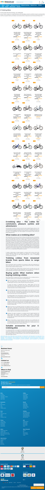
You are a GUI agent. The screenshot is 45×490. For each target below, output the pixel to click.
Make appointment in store (5, 356)
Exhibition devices (25, 421)
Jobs (23, 431)
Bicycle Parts (34, 5)
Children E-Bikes (25, 397)
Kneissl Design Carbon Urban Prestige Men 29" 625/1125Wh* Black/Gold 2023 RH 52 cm (28, 34)
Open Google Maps (4, 376)
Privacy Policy (19, 482)
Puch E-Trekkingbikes (41, 338)
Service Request (25, 432)
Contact (24, 435)
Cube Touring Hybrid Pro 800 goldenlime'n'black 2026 (27, 55)
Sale (3, 6)
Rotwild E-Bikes (25, 404)
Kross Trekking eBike (38, 336)
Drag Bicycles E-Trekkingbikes (24, 338)
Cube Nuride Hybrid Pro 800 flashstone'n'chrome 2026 (27, 76)
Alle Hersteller (10, 339)
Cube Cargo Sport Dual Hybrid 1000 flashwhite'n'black (17, 173)
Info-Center (12, 6)
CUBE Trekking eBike (32, 336)
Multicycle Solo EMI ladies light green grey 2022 (28, 153)
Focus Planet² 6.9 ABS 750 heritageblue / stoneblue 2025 (27, 193)
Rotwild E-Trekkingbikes (4, 339)
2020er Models (25, 422)
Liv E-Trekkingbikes (17, 338)
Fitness (40, 5)
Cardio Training (3, 421)
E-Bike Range (2, 435)
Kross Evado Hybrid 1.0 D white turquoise (17, 134)
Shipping (2, 440)
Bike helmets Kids (25, 417)
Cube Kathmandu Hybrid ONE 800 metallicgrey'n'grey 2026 (17, 96)
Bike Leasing (2, 444)
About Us (24, 430)
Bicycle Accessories (15, 5)
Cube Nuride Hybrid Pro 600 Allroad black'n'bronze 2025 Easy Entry (38, 55)
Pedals (1, 412)
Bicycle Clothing (25, 5)
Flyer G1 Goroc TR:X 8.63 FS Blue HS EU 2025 (17, 153)
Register (42, 387)
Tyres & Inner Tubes (3, 413)
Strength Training (3, 422)
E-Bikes (7, 5)
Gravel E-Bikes (25, 395)
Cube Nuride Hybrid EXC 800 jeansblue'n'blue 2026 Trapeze (17, 194)
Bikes (3, 5)
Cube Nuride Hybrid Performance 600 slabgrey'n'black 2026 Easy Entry (38, 96)
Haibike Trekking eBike (4, 336)
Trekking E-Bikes (25, 396)
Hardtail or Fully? (3, 431)
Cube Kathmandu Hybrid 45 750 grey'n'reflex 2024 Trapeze (38, 34)
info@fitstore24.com (6, 365)
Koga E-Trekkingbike (18, 336)
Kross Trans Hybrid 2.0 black (17, 54)
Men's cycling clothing (26, 413)
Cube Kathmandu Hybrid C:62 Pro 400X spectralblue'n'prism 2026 (38, 214)
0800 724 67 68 (6, 364)
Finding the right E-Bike (4, 430)
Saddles (2, 414)
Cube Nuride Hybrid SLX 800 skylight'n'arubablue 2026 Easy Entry (27, 174)
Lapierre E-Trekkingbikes (33, 338)
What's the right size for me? (5, 432)
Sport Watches (3, 423)
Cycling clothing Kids (26, 414)
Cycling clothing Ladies (26, 412)
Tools (1, 405)
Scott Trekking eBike (25, 336)
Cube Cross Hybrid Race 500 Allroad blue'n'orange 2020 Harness (27, 214)
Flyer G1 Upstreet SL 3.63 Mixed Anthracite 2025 (28, 95)
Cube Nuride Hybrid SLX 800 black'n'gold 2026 (38, 153)
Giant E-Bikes (25, 408)
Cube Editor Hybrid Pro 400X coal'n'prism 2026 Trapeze (38, 75)
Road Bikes (2, 394)
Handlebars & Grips (3, 417)
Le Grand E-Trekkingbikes (9, 338)
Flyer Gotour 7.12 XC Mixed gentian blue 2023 (38, 193)
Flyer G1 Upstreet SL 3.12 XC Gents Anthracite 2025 (38, 173)
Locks (1, 403)
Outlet (6, 6)
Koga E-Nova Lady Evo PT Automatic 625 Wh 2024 (17, 213)
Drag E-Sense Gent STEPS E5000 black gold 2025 (27, 115)
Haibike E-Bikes (25, 405)
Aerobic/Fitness (3, 426)
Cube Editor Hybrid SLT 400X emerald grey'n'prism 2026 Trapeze (17, 34)
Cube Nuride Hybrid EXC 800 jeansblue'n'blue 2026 (17, 115)
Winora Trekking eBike (11, 336)
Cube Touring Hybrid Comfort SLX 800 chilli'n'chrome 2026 (17, 75)
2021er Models (25, 423)
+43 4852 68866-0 (6, 362)
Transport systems (3, 408)
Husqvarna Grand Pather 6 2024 (28, 134)
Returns (2, 441)
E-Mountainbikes (25, 394)
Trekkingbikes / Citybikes (4, 396)
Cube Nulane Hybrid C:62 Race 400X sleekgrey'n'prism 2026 (38, 135)
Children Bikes (3, 397)
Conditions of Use (3, 439)
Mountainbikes (3, 395)
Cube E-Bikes (25, 403)
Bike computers (3, 404)
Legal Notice (10, 482)
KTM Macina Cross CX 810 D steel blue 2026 (38, 115)
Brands (18, 6)
